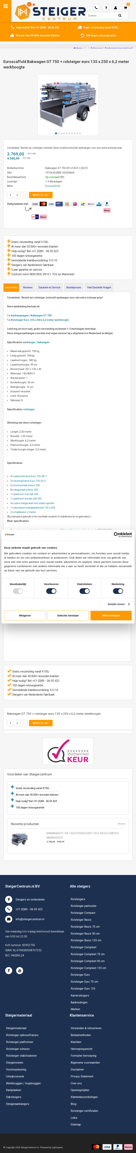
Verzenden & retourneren (86, 1028)
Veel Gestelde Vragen (99, 287)
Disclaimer (77, 1069)
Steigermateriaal (16, 1028)
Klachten (76, 1042)
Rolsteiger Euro (80, 974)
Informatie (11, 287)
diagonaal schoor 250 (26, 489)
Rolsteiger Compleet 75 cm (88, 954)
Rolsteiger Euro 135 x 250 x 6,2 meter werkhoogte (40, 320)
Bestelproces (73, 287)
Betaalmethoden (81, 1035)
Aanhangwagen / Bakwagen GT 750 (31, 315)
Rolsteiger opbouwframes (22, 1035)
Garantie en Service (49, 287)
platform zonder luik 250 (28, 498)
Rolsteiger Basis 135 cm (86, 940)
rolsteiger (29, 409)
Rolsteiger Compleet (83, 947)
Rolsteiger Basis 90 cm (85, 933)
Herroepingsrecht (81, 1049)
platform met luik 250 (26, 494)
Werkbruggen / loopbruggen (23, 1083)
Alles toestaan (111, 615)
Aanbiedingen (79, 1002)
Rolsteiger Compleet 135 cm (88, 968)
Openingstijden (80, 1090)
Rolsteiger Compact (83, 913)
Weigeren (25, 615)
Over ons (76, 1083)
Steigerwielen (14, 1062)
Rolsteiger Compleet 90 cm (88, 961)
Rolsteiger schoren (18, 1049)
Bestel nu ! (41, 195)
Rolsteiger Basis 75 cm (85, 926)
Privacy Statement (82, 1076)
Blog (73, 1104)
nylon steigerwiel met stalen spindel (34, 503)
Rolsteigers (78, 899)
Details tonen (116, 604)
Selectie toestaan (68, 615)
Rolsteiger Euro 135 (83, 988)
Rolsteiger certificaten (84, 1111)
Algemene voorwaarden (85, 1062)
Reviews (28, 287)
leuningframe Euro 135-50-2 (30, 480)
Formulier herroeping (83, 1055)
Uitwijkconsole (15, 1076)
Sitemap (76, 1124)
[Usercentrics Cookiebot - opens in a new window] (116, 534)
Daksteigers (13, 1097)
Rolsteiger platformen (19, 1042)
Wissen (121, 824)
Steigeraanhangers (17, 1104)
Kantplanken (13, 1090)
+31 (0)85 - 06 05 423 (24, 909)
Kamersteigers (80, 995)
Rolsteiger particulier (84, 906)
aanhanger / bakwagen (36, 342)
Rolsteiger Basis (81, 919)
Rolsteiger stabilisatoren (21, 1055)
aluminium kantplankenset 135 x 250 (35, 507)
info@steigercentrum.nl (24, 919)
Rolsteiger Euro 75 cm (84, 981)
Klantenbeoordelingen (84, 1097)
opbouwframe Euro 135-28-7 (30, 476)
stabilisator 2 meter (25, 512)
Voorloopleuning (16, 1069)
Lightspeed (57, 1147)
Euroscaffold (52, 186)
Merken (75, 1009)
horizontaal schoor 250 (27, 485)
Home (78, 48)
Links (74, 1117)
